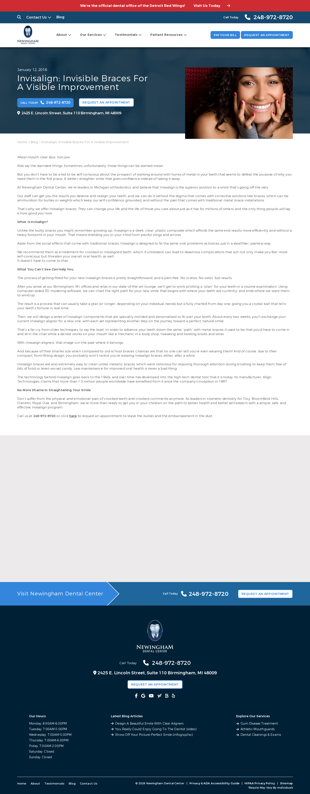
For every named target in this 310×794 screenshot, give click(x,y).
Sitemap (286, 783)
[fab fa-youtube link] (152, 696)
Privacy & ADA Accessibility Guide (214, 783)
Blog (57, 17)
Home (22, 142)
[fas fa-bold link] (162, 696)
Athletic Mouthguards (258, 729)
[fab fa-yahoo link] (157, 696)
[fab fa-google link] (147, 696)
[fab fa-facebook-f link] (142, 696)
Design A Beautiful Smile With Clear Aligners (150, 724)
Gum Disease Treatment (260, 724)
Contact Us (35, 17)
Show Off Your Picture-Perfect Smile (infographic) (154, 735)
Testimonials (124, 34)
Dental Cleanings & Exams (261, 735)
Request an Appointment (266, 35)
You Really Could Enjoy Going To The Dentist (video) (156, 729)
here (73, 415)
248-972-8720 (44, 415)
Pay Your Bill (222, 35)
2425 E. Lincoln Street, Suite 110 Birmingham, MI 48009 (69, 112)
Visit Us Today (211, 5)
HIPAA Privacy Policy (260, 783)
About (59, 34)
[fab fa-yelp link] (167, 696)
